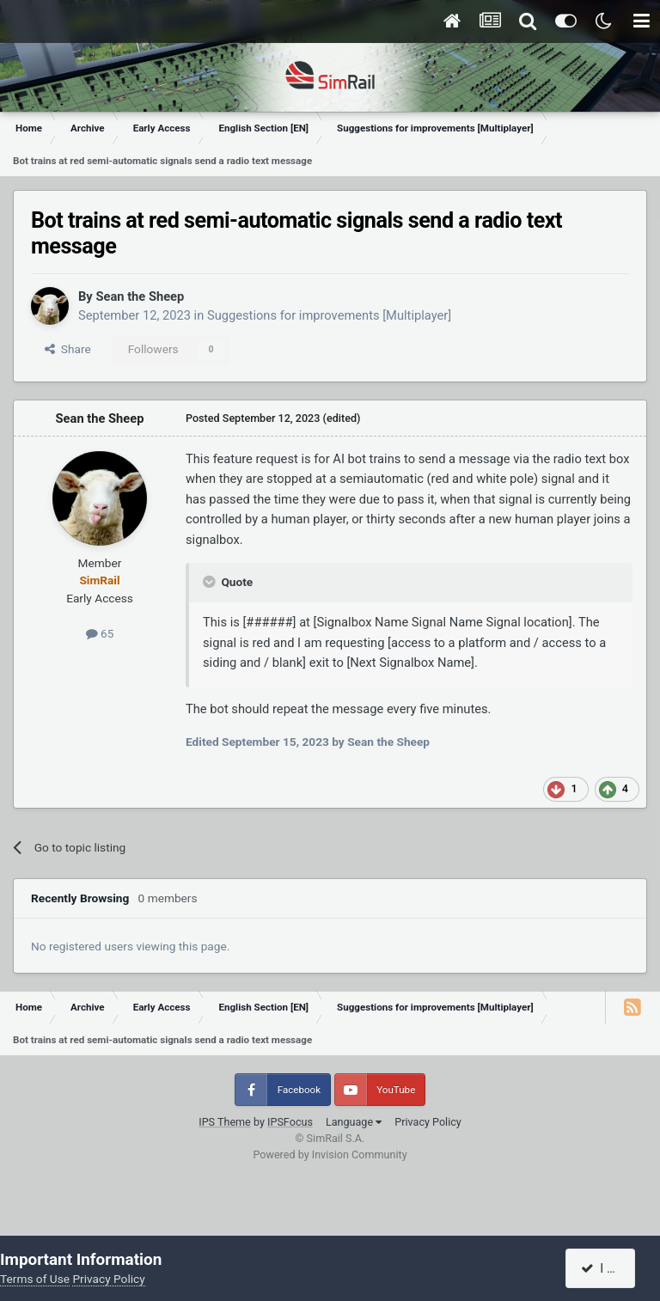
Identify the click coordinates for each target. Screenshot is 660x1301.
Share (68, 349)
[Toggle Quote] (210, 582)
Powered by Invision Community (329, 1154)
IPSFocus (290, 1121)
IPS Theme (225, 1121)
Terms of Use (35, 1279)
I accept (610, 1268)
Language (354, 1121)
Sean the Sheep (139, 296)
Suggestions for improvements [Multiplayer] (329, 315)
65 (100, 633)
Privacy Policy (427, 1121)
